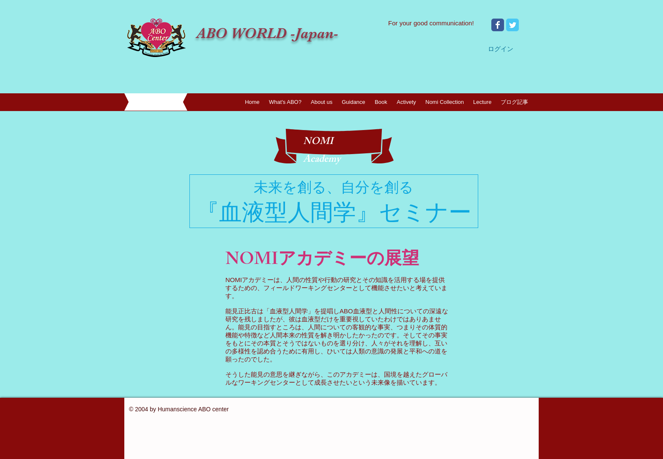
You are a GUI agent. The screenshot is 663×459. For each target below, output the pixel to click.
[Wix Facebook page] (497, 25)
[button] (321, 102)
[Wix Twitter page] (512, 25)
